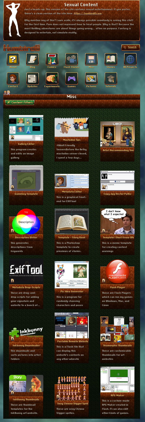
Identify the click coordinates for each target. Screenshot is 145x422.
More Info (26, 143)
